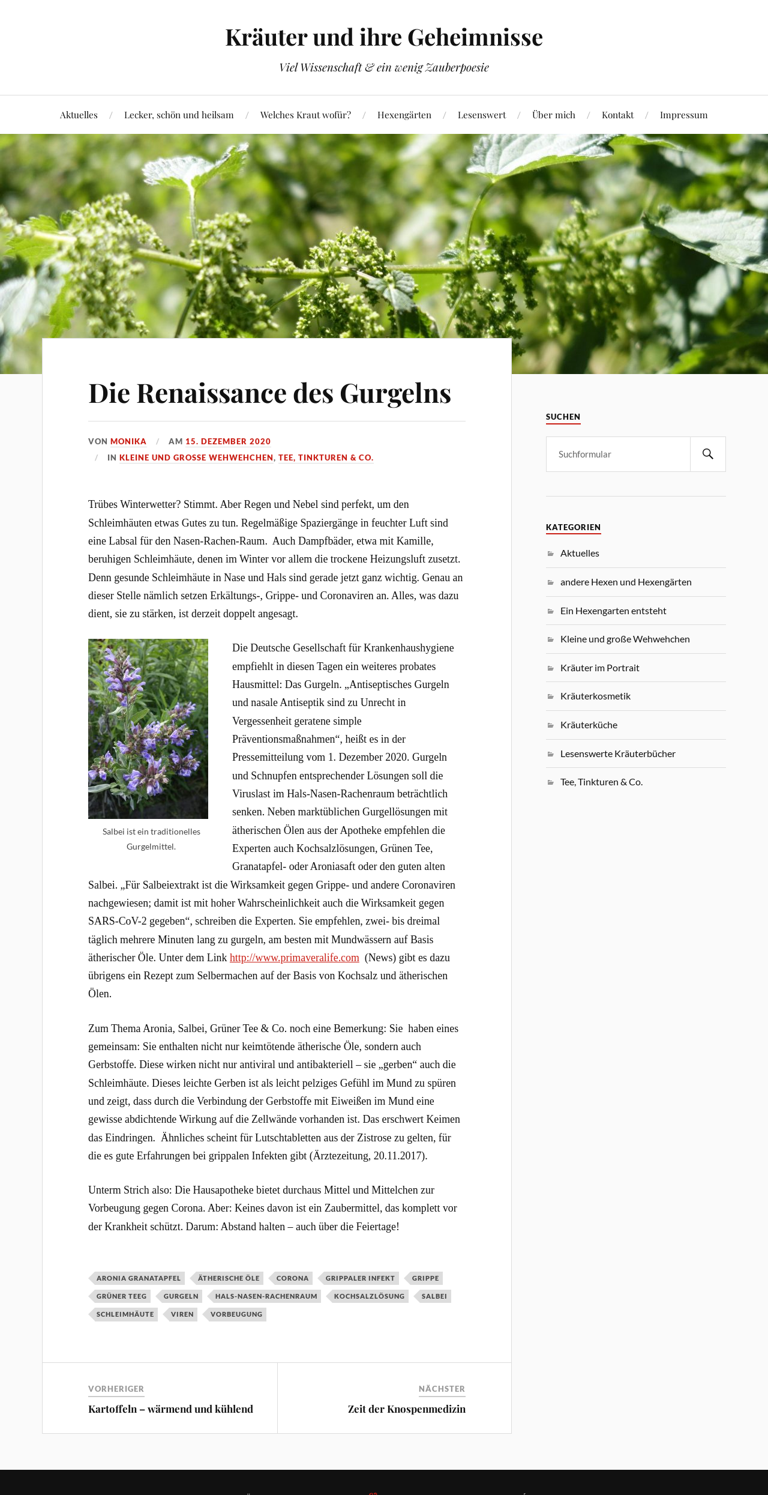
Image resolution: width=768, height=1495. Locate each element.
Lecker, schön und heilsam (179, 114)
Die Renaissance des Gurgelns (269, 391)
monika (128, 441)
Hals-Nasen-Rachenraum (266, 1296)
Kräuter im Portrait (600, 667)
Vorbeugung (237, 1314)
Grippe (425, 1278)
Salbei (435, 1296)
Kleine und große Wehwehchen (196, 457)
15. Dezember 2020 (228, 441)
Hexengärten (404, 114)
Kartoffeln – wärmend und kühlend (170, 1408)
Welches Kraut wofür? (305, 114)
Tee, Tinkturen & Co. (326, 457)
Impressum (684, 114)
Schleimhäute (125, 1314)
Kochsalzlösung (369, 1296)
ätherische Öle (229, 1278)
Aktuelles (79, 114)
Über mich (553, 114)
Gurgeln (181, 1296)
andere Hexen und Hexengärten (626, 581)
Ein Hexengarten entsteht (613, 610)
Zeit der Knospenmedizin (407, 1408)
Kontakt (618, 114)
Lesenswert (482, 114)
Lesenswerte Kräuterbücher (618, 753)
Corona (293, 1278)
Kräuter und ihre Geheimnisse (384, 36)
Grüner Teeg (122, 1296)
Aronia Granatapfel (139, 1278)
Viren (182, 1314)
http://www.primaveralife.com (294, 958)
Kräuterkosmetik (595, 695)
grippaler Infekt (360, 1278)
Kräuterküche (588, 724)
